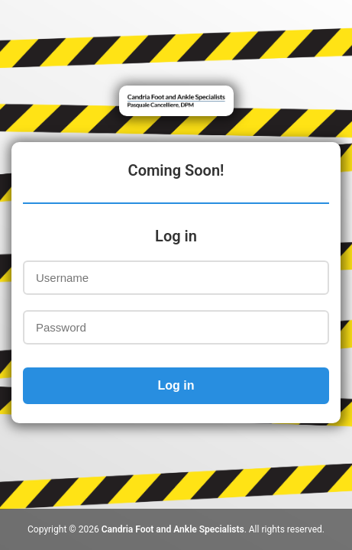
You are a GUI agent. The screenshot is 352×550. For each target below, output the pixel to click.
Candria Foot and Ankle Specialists (173, 529)
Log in (176, 385)
